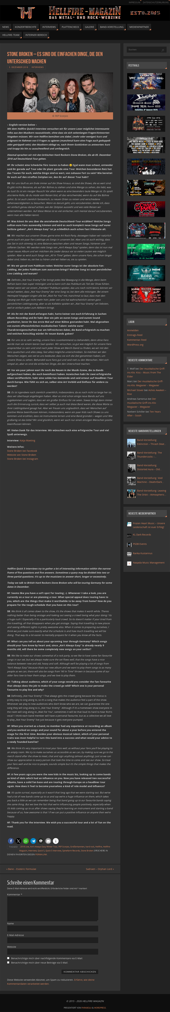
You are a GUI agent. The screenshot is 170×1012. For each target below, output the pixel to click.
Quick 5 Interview (53, 850)
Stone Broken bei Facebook (22, 450)
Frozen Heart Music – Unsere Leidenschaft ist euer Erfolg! (149, 525)
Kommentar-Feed (136, 339)
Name (10, 923)
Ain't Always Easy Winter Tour (43, 846)
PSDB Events (140, 543)
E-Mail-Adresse (15, 935)
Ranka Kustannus (142, 553)
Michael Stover (135, 390)
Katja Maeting (27, 440)
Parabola (87, 1008)
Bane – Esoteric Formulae (22, 869)
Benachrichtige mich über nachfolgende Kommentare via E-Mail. (47, 958)
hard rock (89, 846)
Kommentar (14, 894)
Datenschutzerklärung (155, 2)
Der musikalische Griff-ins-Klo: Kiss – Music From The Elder (146, 372)
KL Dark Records (142, 534)
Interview (32, 850)
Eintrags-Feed (134, 335)
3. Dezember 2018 (18, 67)
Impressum (133, 2)
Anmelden (133, 330)
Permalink (41, 854)
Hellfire (98, 846)
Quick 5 (41, 850)
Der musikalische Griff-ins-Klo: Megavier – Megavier (141, 402)
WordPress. (100, 1008)
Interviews (38, 67)
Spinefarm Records (71, 850)
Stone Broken (87, 850)
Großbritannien (77, 846)
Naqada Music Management (149, 562)
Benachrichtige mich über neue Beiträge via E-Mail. (39, 962)
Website (11, 946)
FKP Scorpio (63, 846)
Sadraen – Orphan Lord (99, 869)
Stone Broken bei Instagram (22, 458)
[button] (11, 841)
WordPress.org (135, 344)
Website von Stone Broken (21, 454)
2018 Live (24, 846)
